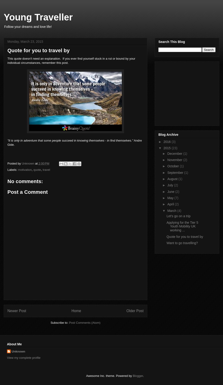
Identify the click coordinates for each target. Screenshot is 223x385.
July (170, 185)
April (171, 204)
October (173, 166)
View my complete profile (23, 357)
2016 (168, 142)
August (172, 179)
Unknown (18, 351)
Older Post (135, 311)
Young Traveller (38, 17)
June (171, 192)
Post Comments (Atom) (84, 322)
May (170, 198)
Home (76, 311)
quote (37, 169)
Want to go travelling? (182, 243)
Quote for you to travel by (185, 237)
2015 (168, 148)
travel (46, 169)
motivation (25, 169)
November (175, 160)
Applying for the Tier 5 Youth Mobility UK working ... (182, 226)
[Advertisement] (187, 92)
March (172, 211)
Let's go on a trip (178, 216)
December (175, 153)
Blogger (138, 376)
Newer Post (16, 311)
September (175, 173)
